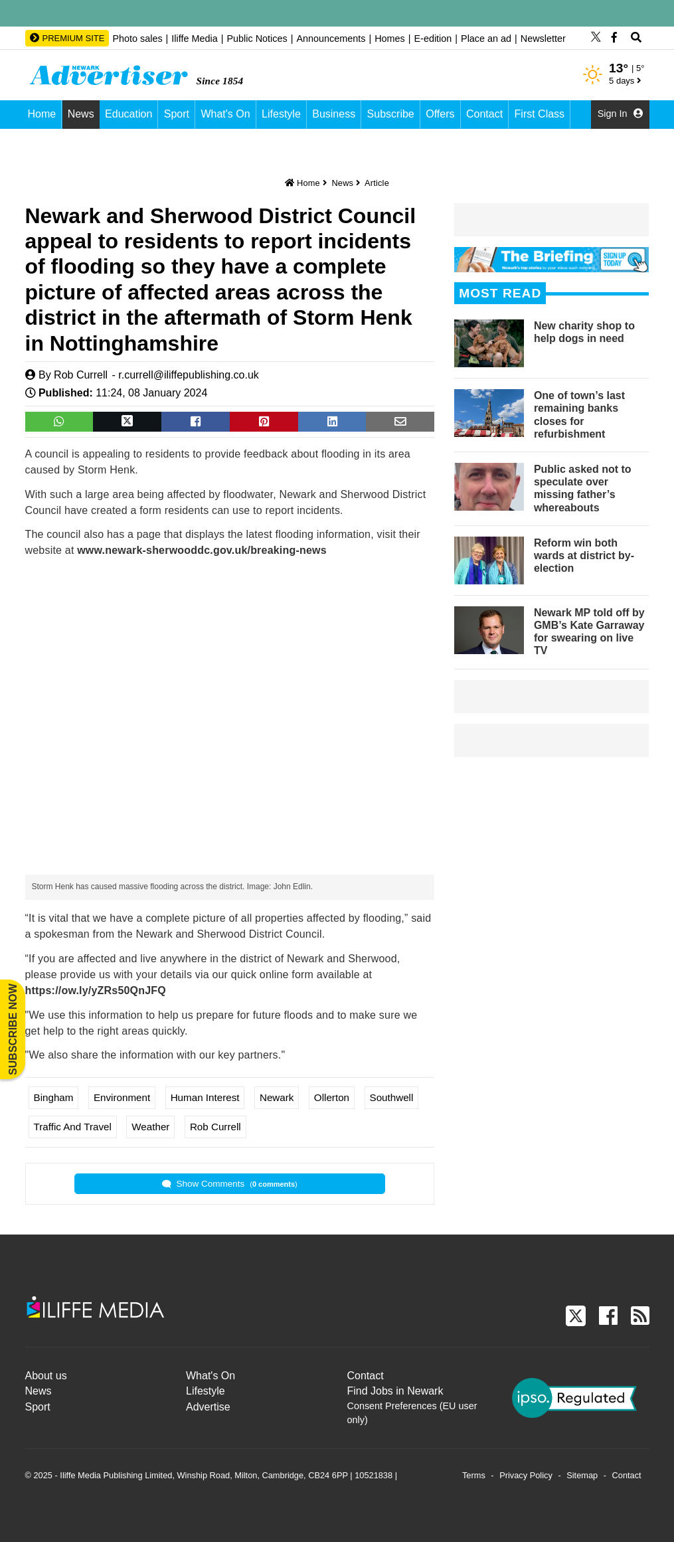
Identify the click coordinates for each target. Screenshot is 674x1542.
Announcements (330, 38)
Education (128, 114)
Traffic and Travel (73, 1126)
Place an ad (486, 38)
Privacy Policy (525, 1475)
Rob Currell (81, 375)
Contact (484, 114)
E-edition (433, 38)
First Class (540, 114)
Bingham (54, 1097)
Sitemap (582, 1475)
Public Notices (256, 38)
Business (333, 114)
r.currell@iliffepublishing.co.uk (188, 375)
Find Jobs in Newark (395, 1391)
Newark (277, 1097)
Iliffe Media (194, 38)
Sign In (620, 113)
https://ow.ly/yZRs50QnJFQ (95, 990)
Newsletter (543, 38)
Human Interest (205, 1097)
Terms (473, 1475)
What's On (225, 114)
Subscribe (390, 114)
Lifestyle (281, 114)
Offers (440, 114)
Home (42, 114)
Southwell (392, 1097)
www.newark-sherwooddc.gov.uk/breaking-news (202, 550)
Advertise (208, 1407)
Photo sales (137, 38)
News (81, 114)
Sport (176, 114)
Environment (122, 1097)
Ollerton (331, 1097)
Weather (150, 1126)
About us (46, 1375)
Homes (390, 38)
